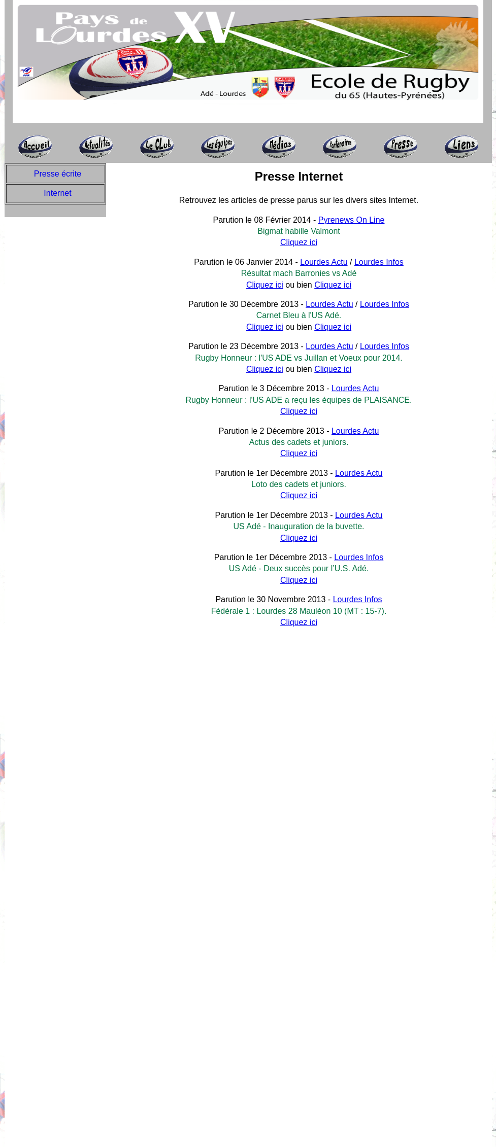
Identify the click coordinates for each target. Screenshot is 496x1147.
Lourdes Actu (323, 262)
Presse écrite (57, 173)
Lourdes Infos (379, 262)
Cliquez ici (298, 242)
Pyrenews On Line (351, 220)
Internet (57, 193)
